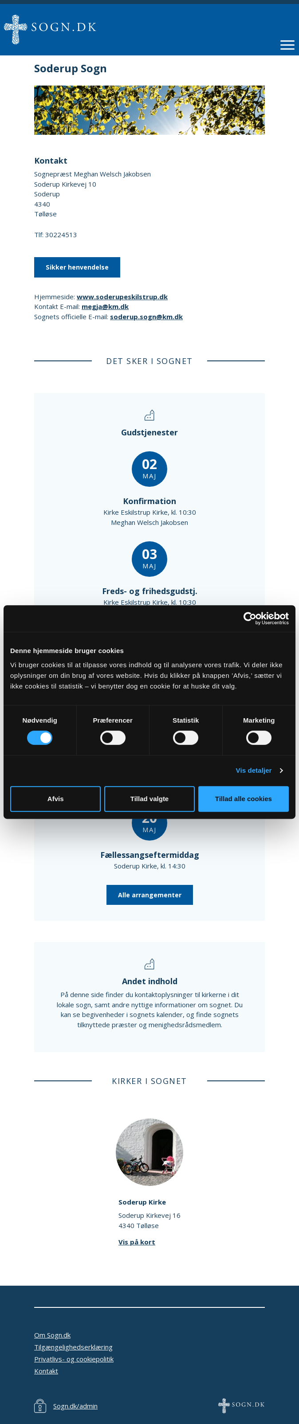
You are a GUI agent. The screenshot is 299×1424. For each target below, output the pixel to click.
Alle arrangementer (149, 895)
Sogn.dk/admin (75, 1405)
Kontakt (46, 1370)
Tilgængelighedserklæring (73, 1346)
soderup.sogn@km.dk (146, 316)
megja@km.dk (105, 306)
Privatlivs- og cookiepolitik (74, 1358)
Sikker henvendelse (77, 267)
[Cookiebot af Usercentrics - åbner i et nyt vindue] (250, 618)
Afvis (55, 798)
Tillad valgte (149, 798)
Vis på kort (136, 1241)
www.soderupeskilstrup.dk (122, 296)
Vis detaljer (254, 770)
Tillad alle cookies (243, 798)
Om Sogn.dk (52, 1334)
